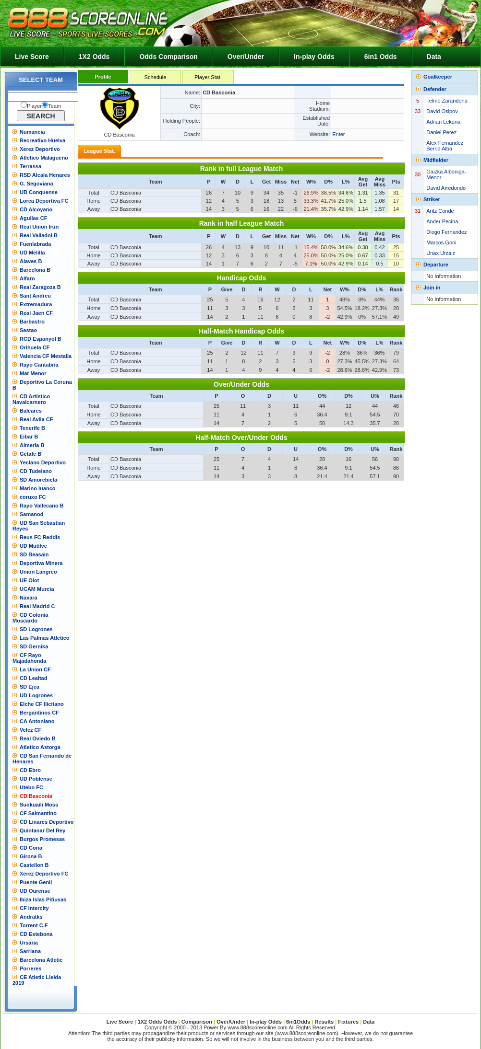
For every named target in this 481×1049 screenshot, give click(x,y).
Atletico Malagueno (44, 158)
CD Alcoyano (36, 209)
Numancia (32, 132)
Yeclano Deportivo (43, 462)
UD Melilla (32, 252)
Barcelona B (35, 270)
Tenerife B (32, 428)
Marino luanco (38, 488)
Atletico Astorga (40, 747)
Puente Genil (36, 882)
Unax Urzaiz (440, 253)
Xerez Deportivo (40, 149)
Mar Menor (33, 373)
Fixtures (348, 1022)
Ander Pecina (442, 221)
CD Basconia (36, 796)
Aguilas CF (33, 218)
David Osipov (441, 111)
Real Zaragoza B (40, 287)
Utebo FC (31, 787)
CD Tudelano (36, 471)
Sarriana (30, 951)
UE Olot (29, 580)
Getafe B (30, 454)
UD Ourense (35, 891)
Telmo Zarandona (447, 101)
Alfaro (27, 278)
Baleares (31, 411)
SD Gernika (34, 646)
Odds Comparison (168, 56)
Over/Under (246, 56)
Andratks (31, 917)
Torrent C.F (34, 925)
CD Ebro (30, 770)
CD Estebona (36, 934)
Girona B (31, 856)
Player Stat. (208, 77)
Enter (338, 134)
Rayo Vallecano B (42, 505)
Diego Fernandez (446, 232)
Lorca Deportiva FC (44, 201)
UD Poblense (36, 779)
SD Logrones (36, 629)
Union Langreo (38, 572)
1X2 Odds (94, 56)
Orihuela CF (34, 347)
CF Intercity (34, 908)
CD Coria (31, 848)
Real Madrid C (37, 606)
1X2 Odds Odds (157, 1022)
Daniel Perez (441, 132)
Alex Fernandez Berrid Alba (444, 145)
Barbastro (32, 321)
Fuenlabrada (35, 244)
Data (434, 56)
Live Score (32, 56)
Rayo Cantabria (39, 365)
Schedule (155, 77)
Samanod (32, 514)
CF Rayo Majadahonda (29, 658)
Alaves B (31, 261)
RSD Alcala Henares (45, 175)
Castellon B (34, 865)
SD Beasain (34, 554)
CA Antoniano (37, 721)
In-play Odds (314, 56)
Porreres (30, 968)
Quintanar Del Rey (42, 830)
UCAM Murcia (37, 589)
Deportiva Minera (41, 563)
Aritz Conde (440, 211)
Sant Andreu (35, 296)
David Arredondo (446, 188)
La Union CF (35, 669)
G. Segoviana (36, 183)
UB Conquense (39, 192)
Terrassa (30, 166)
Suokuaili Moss (39, 804)
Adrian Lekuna (443, 122)
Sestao (28, 330)
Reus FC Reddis (40, 537)
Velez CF (30, 730)
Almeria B (32, 445)
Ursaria (29, 942)
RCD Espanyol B (40, 339)
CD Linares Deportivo (46, 822)
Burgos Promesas (42, 839)
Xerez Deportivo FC (44, 873)
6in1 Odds (380, 56)
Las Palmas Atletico (45, 638)
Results (324, 1022)
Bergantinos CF (39, 712)
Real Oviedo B (38, 738)
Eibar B (29, 436)
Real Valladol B (39, 235)
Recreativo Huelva (42, 140)
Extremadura (36, 304)
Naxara (28, 597)
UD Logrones (36, 695)
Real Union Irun (39, 227)
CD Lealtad (33, 678)
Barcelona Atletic (41, 960)
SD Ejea (29, 687)
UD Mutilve (33, 546)
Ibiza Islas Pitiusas (43, 899)
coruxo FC (33, 497)
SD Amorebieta (38, 480)
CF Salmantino (38, 813)
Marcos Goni (441, 242)
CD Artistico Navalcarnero (31, 399)
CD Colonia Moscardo (30, 617)
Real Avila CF (36, 419)
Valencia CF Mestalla (46, 356)
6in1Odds (299, 1022)
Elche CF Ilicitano (42, 704)
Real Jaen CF (36, 313)
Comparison (197, 1022)
